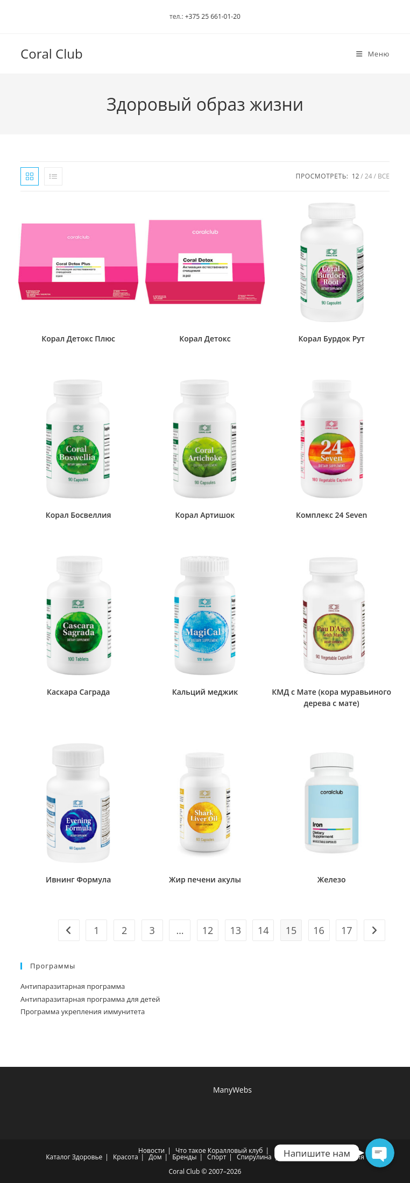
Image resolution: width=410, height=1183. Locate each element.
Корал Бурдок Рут (331, 338)
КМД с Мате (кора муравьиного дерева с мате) (331, 697)
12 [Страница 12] (208, 930)
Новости (151, 1150)
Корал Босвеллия (78, 515)
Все (384, 176)
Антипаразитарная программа (72, 986)
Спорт (216, 1156)
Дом (155, 1156)
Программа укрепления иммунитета (82, 1011)
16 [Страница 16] (318, 930)
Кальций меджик (205, 692)
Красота (125, 1156)
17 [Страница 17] (346, 930)
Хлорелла (297, 1156)
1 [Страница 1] (96, 930)
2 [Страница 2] (124, 930)
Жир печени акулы (205, 879)
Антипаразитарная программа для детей (90, 999)
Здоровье (87, 1156)
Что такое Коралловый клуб (219, 1150)
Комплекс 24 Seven (331, 515)
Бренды (184, 1156)
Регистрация (344, 1156)
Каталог (58, 1156)
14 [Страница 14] (263, 930)
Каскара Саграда (78, 692)
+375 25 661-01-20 (213, 16)
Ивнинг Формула (78, 879)
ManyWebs (232, 1090)
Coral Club (51, 53)
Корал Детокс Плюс (78, 338)
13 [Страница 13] (235, 930)
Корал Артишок (205, 515)
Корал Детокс (204, 338)
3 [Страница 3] (152, 930)
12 (355, 176)
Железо (331, 879)
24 (368, 176)
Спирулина (254, 1156)
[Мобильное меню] (369, 54)
